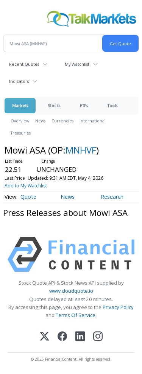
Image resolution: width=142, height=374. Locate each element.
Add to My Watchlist (26, 185)
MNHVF (81, 150)
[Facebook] (62, 336)
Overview (20, 121)
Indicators (19, 81)
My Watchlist (77, 64)
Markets (20, 105)
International (93, 121)
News (40, 121)
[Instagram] (98, 336)
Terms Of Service (75, 315)
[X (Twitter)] (44, 336)
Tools (112, 105)
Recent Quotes (24, 64)
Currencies (62, 121)
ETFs (84, 105)
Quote (28, 196)
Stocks (54, 105)
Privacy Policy (118, 307)
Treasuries (21, 133)
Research (112, 196)
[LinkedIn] (80, 336)
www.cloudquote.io (71, 290)
